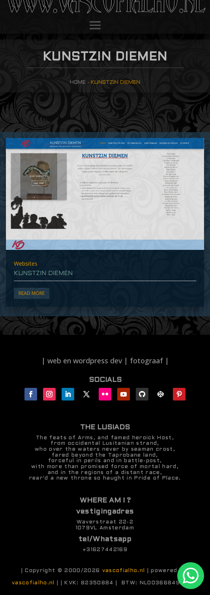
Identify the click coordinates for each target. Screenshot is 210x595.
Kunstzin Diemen (43, 273)
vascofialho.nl (123, 570)
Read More (32, 293)
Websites (26, 263)
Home (78, 82)
